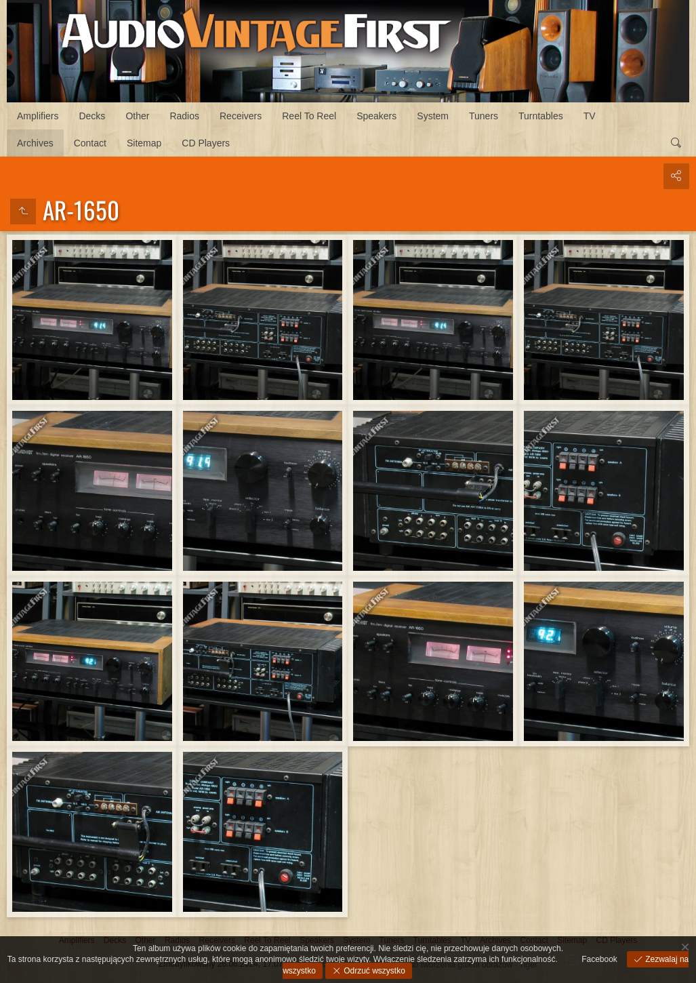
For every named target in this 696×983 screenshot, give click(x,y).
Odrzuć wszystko (373, 971)
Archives (35, 143)
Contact (90, 143)
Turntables (540, 116)
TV (590, 116)
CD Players (206, 143)
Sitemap (144, 143)
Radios (184, 116)
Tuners (483, 116)
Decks (92, 116)
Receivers (241, 116)
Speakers (376, 116)
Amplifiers (37, 116)
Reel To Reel (309, 116)
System (433, 116)
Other (137, 116)
